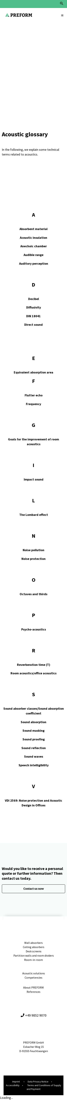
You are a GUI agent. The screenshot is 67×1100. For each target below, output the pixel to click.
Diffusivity (33, 307)
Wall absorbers (33, 943)
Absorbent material (33, 229)
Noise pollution (33, 550)
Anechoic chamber (33, 246)
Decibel (33, 299)
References (33, 991)
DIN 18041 (33, 316)
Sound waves (33, 756)
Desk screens (33, 951)
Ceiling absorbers (33, 947)
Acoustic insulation (33, 238)
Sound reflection (33, 748)
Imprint (16, 1081)
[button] (61, 4)
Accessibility (12, 1085)
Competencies (33, 977)
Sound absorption (33, 722)
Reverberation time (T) (33, 665)
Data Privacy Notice (38, 1081)
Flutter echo (34, 395)
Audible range (33, 255)
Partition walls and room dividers (33, 955)
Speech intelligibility (34, 765)
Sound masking (33, 730)
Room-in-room (33, 960)
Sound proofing (34, 739)
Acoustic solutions (33, 973)
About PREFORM (33, 987)
